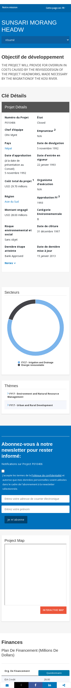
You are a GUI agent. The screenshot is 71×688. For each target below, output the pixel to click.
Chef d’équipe (14, 129)
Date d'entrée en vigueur (48, 157)
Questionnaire (54, 673)
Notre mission (9, 7)
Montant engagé (16, 210)
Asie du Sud (12, 201)
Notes (9, 263)
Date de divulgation (50, 143)
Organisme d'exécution (45, 182)
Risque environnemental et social (18, 230)
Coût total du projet (19, 180)
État (40, 117)
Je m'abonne (15, 519)
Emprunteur (46, 130)
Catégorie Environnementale (49, 212)
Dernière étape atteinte (15, 248)
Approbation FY (48, 197)
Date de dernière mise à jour (48, 248)
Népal (8, 148)
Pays (8, 143)
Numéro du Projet (17, 117)
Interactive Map (53, 610)
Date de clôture (47, 226)
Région (9, 196)
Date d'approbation (18, 155)
